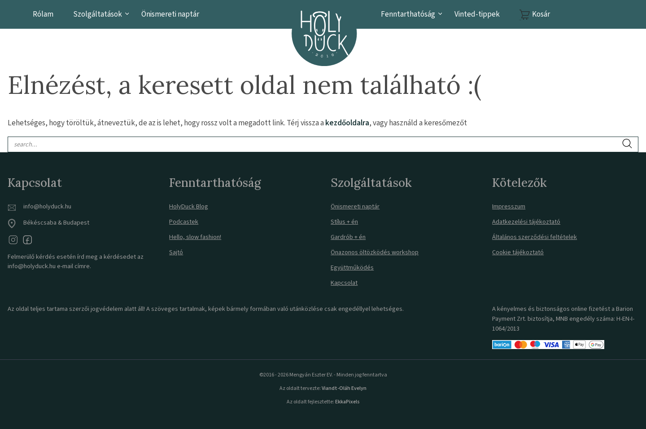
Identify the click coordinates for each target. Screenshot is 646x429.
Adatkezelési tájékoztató (526, 221)
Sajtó (176, 252)
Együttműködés (352, 267)
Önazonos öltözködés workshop (375, 252)
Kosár (541, 14)
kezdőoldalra (347, 122)
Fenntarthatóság (408, 14)
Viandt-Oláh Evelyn (344, 388)
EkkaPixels (347, 402)
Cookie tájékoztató (518, 252)
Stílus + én (344, 221)
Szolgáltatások (97, 14)
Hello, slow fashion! (195, 237)
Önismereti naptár (170, 14)
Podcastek (183, 221)
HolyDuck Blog (188, 206)
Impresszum (508, 206)
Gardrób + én (348, 237)
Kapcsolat (344, 282)
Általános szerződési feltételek (534, 237)
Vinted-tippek (477, 14)
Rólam (43, 14)
